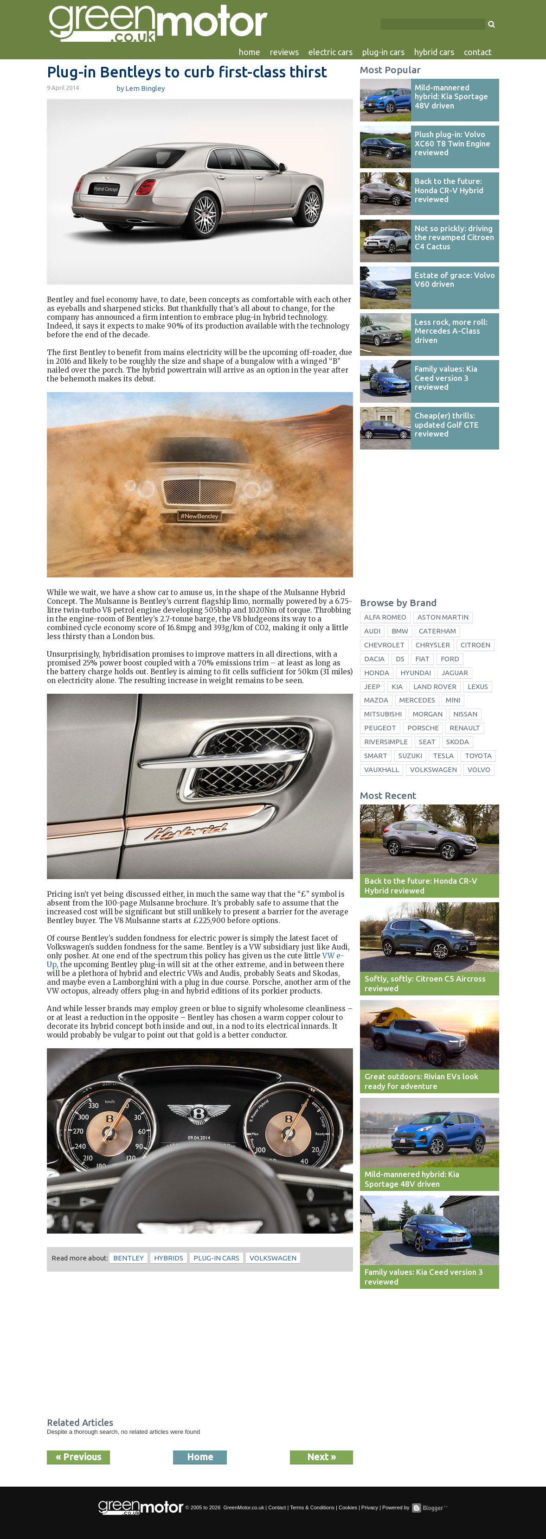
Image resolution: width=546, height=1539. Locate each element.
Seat (427, 742)
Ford (450, 659)
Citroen (475, 645)
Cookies (348, 1507)
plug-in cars (383, 52)
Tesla (443, 756)
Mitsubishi (383, 714)
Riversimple (386, 742)
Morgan (428, 714)
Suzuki (410, 756)
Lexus (478, 686)
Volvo (479, 769)
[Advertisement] (200, 1346)
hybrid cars (434, 52)
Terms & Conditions (312, 1507)
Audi (372, 631)
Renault (465, 728)
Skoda (457, 742)
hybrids (168, 1258)
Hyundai (415, 673)
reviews (284, 52)
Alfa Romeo (385, 617)
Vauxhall (381, 769)
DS (400, 659)
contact (478, 52)
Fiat (422, 659)
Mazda (376, 700)
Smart (375, 756)
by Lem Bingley (140, 88)
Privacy (369, 1507)
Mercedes (417, 700)
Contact (277, 1507)
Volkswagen (273, 1258)
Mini (453, 700)
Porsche (423, 728)
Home (200, 1456)
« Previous (78, 1456)
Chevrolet (384, 645)
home (249, 52)
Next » (321, 1456)
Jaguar (455, 673)
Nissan (465, 714)
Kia (397, 686)
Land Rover (434, 686)
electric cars (330, 52)
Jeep (372, 686)
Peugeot (380, 728)
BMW (400, 631)
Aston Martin (443, 617)
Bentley (128, 1258)
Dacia (374, 659)
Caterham (437, 631)
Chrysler (433, 645)
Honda (376, 673)
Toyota (478, 756)
